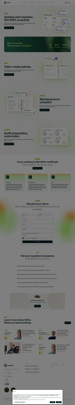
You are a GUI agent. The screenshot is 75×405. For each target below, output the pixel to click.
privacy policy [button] (52, 394)
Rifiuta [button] (52, 402)
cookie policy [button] (28, 396)
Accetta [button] (58, 402)
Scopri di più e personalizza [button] (20, 402)
